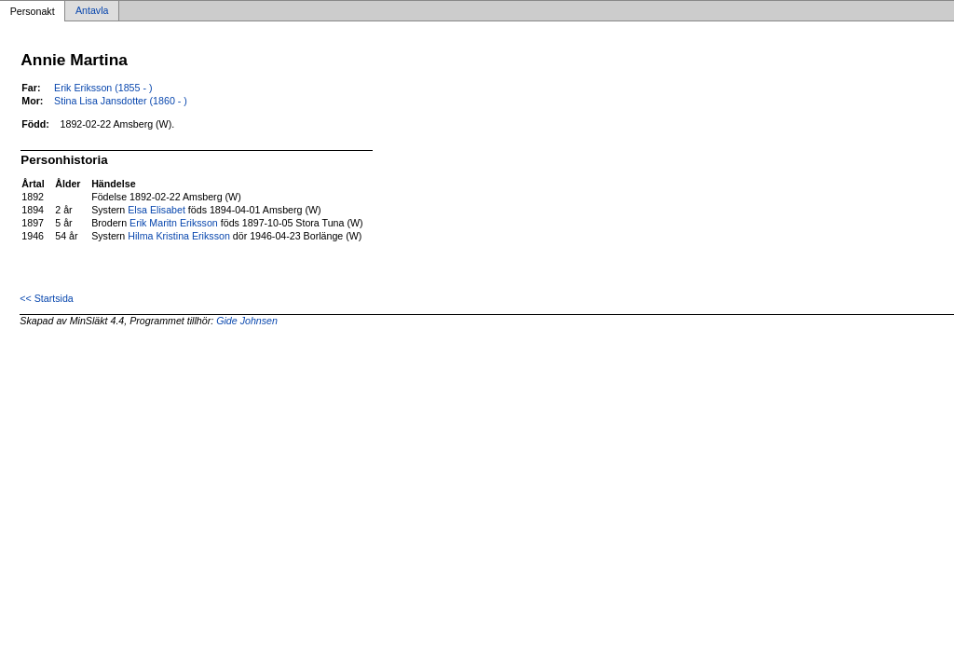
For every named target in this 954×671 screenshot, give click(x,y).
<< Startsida (46, 298)
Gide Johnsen (247, 320)
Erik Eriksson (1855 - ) (103, 87)
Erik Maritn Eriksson (173, 222)
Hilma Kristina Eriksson (179, 235)
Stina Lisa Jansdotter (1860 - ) (120, 100)
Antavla (92, 11)
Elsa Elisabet (156, 209)
